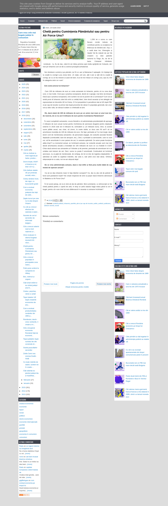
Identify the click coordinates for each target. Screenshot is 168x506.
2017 (24, 112)
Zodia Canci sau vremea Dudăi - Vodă (30, 356)
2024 (24, 88)
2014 (24, 391)
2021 (24, 98)
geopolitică (23, 431)
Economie (31, 20)
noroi (21, 457)
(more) (27, 453)
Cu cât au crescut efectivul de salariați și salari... (31, 209)
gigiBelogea (23, 480)
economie (23, 407)
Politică (54, 20)
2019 (24, 105)
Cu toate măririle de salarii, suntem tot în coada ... (30, 364)
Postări (120, 214)
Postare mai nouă (50, 284)
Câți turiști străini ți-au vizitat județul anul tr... (30, 285)
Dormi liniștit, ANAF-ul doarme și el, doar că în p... (30, 164)
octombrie (28, 126)
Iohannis (67, 203)
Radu (21, 446)
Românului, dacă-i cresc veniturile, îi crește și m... (30, 321)
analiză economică (26, 404)
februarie (27, 380)
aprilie (26, 146)
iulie (25, 136)
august (26, 133)
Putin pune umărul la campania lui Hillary (31, 270)
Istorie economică (74, 20)
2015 (24, 387)
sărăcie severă (49, 205)
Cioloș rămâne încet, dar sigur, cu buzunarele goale (31, 181)
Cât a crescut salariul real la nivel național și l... (31, 229)
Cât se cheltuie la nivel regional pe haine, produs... (30, 155)
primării (22, 428)
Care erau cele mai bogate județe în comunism (27, 35)
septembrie (28, 129)
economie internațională (28, 422)
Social (63, 20)
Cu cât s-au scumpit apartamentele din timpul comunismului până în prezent (137, 352)
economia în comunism (28, 434)
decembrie (28, 119)
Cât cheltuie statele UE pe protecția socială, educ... (30, 172)
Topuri (105, 20)
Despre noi (115, 20)
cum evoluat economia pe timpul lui (27, 482)
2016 (24, 115)
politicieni (107, 203)
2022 (24, 95)
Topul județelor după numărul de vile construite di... (30, 341)
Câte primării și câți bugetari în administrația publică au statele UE (137, 118)
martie (26, 150)
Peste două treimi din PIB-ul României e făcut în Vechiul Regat (136, 378)
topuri (21, 410)
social (57, 205)
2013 (24, 394)
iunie (26, 140)
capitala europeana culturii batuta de (28, 469)
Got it (146, 6)
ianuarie (27, 383)
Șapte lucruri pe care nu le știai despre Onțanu (31, 200)
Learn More (135, 6)
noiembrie (28, 122)
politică (100, 203)
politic (96, 203)
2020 (24, 102)
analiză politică (58, 203)
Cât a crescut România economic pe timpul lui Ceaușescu (134, 158)
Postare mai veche (104, 284)
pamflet (73, 203)
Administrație (43, 20)
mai (25, 143)
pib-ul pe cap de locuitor (85, 203)
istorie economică (25, 419)
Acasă (22, 20)
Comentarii (121, 219)
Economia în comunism (92, 20)
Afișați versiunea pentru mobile (77, 287)
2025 (24, 84)
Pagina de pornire (77, 283)
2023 (24, 91)
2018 (24, 108)
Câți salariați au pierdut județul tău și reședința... (31, 373)
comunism (23, 437)
